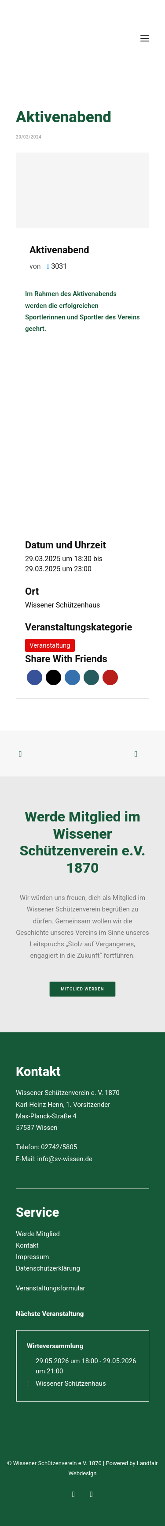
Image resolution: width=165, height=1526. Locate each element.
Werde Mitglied (38, 1234)
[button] (145, 38)
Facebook (34, 677)
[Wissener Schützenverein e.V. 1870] (46, 38)
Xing (91, 677)
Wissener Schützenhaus (62, 605)
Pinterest (110, 677)
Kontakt (27, 1245)
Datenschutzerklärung (48, 1268)
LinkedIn (72, 677)
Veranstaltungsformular (50, 1288)
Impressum (32, 1257)
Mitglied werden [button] (82, 988)
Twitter (53, 677)
